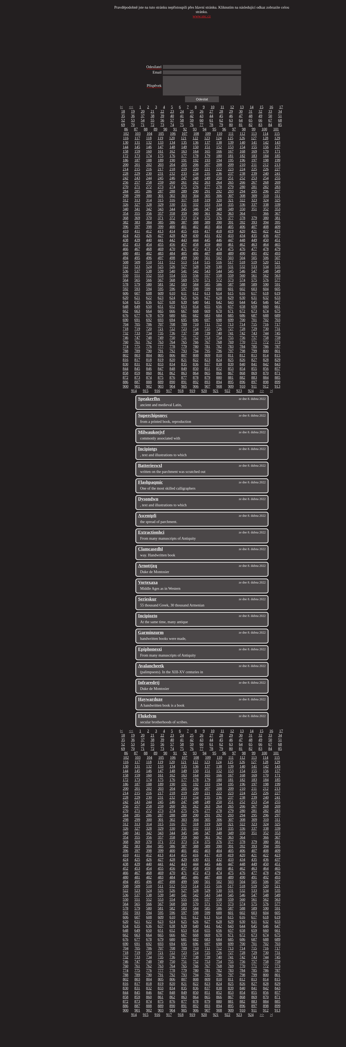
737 (184, 337)
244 (149, 182)
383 (137, 226)
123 (207, 142)
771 (254, 346)
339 (278, 208)
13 (242, 111)
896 (242, 386)
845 (137, 372)
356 (149, 217)
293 (231, 195)
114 (265, 137)
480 (125, 257)
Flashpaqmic (150, 486)
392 (242, 226)
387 (184, 226)
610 (172, 297)
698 (219, 324)
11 (222, 111)
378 (242, 222)
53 (133, 124)
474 (219, 253)
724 (196, 332)
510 (149, 266)
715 (254, 328)
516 (219, 266)
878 (196, 381)
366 (266, 217)
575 (254, 284)
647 (278, 306)
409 (278, 230)
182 (242, 160)
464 (266, 248)
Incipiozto (147, 619)
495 (137, 262)
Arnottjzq (147, 569)
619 (277, 297)
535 (278, 270)
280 (242, 191)
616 (242, 297)
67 (270, 124)
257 (137, 186)
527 (184, 270)
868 (242, 377)
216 (149, 173)
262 (196, 186)
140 (242, 146)
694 (172, 324)
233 (184, 177)
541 (184, 275)
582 (172, 288)
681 (184, 319)
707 (161, 328)
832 (149, 368)
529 (207, 270)
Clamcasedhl (150, 552)
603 (254, 293)
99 (253, 133)
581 (161, 288)
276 (196, 191)
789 (137, 355)
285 (137, 195)
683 (207, 319)
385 (161, 226)
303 (184, 199)
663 (137, 315)
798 (242, 355)
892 (196, 386)
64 (240, 124)
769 (231, 346)
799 (254, 355)
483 (161, 257)
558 (219, 279)
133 (161, 146)
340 (125, 213)
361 (207, 217)
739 (207, 337)
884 (266, 381)
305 (207, 199)
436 (266, 239)
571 (207, 284)
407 (254, 230)
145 (137, 151)
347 (207, 213)
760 (125, 346)
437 (278, 239)
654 (196, 310)
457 (184, 248)
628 (219, 301)
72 (152, 129)
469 (161, 253)
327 (137, 208)
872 (125, 381)
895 (231, 386)
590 (266, 288)
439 (137, 244)
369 (137, 222)
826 (242, 364)
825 (231, 364)
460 (219, 248)
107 (184, 137)
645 (254, 306)
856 (266, 372)
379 (254, 222)
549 (278, 275)
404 (219, 230)
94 (204, 133)
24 (182, 115)
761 (137, 346)
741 (231, 337)
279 (231, 191)
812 (242, 359)
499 (184, 262)
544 (219, 275)
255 (278, 182)
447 (231, 244)
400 (172, 230)
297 (278, 195)
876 (172, 381)
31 (250, 115)
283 (278, 191)
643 (231, 306)
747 (137, 341)
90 (165, 133)
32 (260, 115)
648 (125, 310)
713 (231, 328)
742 (242, 337)
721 (161, 332)
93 (194, 133)
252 (242, 182)
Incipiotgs (147, 452)
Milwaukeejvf (151, 436)
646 (266, 306)
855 (254, 372)
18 (123, 115)
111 (231, 137)
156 (266, 151)
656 (219, 310)
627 (207, 301)
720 (149, 332)
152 (219, 151)
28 (221, 115)
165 (207, 155)
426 (149, 239)
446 (219, 244)
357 (161, 217)
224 (242, 173)
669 (207, 315)
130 (125, 146)
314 (149, 204)
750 (172, 341)
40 (172, 120)
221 (207, 173)
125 (230, 142)
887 (137, 386)
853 (231, 372)
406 (242, 230)
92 (185, 133)
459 (207, 248)
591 (278, 288)
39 (162, 120)
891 (184, 386)
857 (278, 372)
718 (125, 332)
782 (219, 350)
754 (219, 341)
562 (266, 279)
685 (231, 319)
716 (266, 328)
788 (125, 355)
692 (149, 324)
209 (231, 168)
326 (125, 208)
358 (172, 217)
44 (211, 120)
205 (184, 168)
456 (172, 248)
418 (219, 235)
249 (207, 182)
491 (254, 257)
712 (219, 328)
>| (271, 395)
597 (184, 293)
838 (219, 368)
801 (278, 355)
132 (149, 146)
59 (191, 124)
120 (172, 142)
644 (242, 306)
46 (231, 120)
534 (266, 270)
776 (149, 350)
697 (207, 324)
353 (278, 213)
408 (266, 230)
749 (161, 341)
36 (133, 120)
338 (266, 208)
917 (169, 395)
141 (254, 146)
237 (231, 177)
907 (207, 390)
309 (254, 199)
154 (242, 151)
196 (242, 164)
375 (207, 222)
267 (254, 186)
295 (254, 195)
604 (266, 293)
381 (278, 222)
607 (137, 297)
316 (172, 204)
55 (152, 124)
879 (207, 381)
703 (278, 324)
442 (172, 244)
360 (196, 217)
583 (184, 288)
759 (278, 341)
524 (149, 270)
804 (149, 359)
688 (266, 319)
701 (254, 324)
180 (219, 160)
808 (196, 359)
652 (172, 310)
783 (231, 350)
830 (125, 368)
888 (149, 386)
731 (278, 332)
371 (161, 222)
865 (207, 377)
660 (266, 310)
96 (224, 133)
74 (172, 129)
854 (242, 372)
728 (242, 332)
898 (266, 386)
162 (172, 155)
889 (161, 386)
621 (137, 301)
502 (219, 262)
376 (219, 222)
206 (196, 168)
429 (184, 239)
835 (184, 368)
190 (172, 164)
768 (219, 346)
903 (161, 390)
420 (242, 235)
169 (254, 155)
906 (196, 390)
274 (172, 191)
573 (231, 284)
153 (231, 151)
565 (137, 284)
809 (207, 359)
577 (278, 284)
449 (254, 244)
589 (254, 288)
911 (254, 390)
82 (250, 129)
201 (137, 168)
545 (231, 275)
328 (149, 208)
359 (184, 217)
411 (137, 235)
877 (184, 381)
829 (278, 364)
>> (262, 395)
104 (149, 137)
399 (161, 230)
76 (191, 129)
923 (239, 395)
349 (231, 213)
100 (264, 133)
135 (184, 146)
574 (242, 284)
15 (261, 111)
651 (161, 310)
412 (149, 235)
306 (219, 199)
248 (196, 182)
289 (184, 195)
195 (231, 164)
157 (278, 151)
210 (242, 168)
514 (196, 266)
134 (172, 146)
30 (240, 115)
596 (172, 293)
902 (149, 390)
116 (125, 142)
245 (161, 182)
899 (278, 386)
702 (266, 324)
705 (137, 328)
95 (214, 133)
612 (196, 297)
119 (160, 142)
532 (242, 270)
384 (149, 226)
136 (196, 146)
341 (137, 213)
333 (207, 208)
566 (149, 284)
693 (161, 324)
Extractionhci (151, 536)
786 (266, 350)
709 (184, 328)
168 (242, 155)
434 (242, 239)
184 (266, 160)
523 (137, 270)
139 (231, 146)
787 (278, 350)
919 (192, 395)
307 (231, 199)
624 (172, 301)
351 (254, 213)
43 (201, 120)
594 (149, 293)
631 (254, 301)
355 (137, 217)
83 (260, 129)
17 (281, 111)
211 (254, 168)
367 (278, 217)
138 (219, 146)
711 (207, 328)
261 (184, 186)
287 (161, 195)
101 (276, 133)
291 (207, 195)
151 (207, 151)
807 (184, 359)
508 (125, 266)
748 (149, 341)
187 (137, 164)
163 (184, 155)
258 (149, 186)
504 (242, 262)
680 (172, 319)
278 (219, 191)
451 (278, 244)
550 (125, 279)
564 (125, 284)
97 (234, 133)
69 (123, 129)
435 (254, 239)
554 (172, 279)
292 (219, 195)
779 (184, 350)
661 (278, 310)
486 (196, 257)
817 (137, 364)
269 (278, 186)
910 (242, 390)
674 (266, 315)
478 (266, 253)
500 (196, 262)
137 (207, 146)
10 (212, 111)
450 (266, 244)
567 (161, 284)
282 (266, 191)
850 (196, 372)
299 (137, 199)
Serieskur (147, 602)
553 (161, 279)
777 (161, 350)
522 (125, 270)
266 (242, 186)
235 (207, 177)
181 (231, 160)
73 (162, 129)
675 (278, 315)
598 (196, 293)
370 (149, 222)
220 (196, 173)
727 (231, 332)
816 (125, 364)
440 (149, 244)
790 (149, 355)
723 (184, 332)
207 (207, 168)
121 (184, 142)
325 (278, 204)
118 (149, 142)
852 (219, 372)
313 (137, 204)
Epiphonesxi (150, 653)
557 (207, 279)
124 (219, 142)
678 (149, 319)
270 (125, 191)
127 (254, 142)
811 (231, 359)
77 (201, 129)
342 (149, 213)
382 (125, 226)
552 (149, 279)
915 (145, 395)
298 (125, 199)
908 (219, 390)
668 (196, 315)
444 (196, 244)
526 (172, 270)
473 (207, 253)
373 (184, 222)
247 (184, 182)
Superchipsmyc (153, 419)
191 (184, 164)
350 (242, 213)
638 (172, 306)
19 (133, 115)
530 (219, 270)
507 (278, 262)
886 (125, 386)
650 (149, 310)
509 (137, 266)
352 (266, 213)
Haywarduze (150, 703)
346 (196, 213)
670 (219, 315)
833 (161, 368)
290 (196, 195)
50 (270, 120)
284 (125, 195)
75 (182, 129)
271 (137, 191)
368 (125, 222)
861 (161, 377)
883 (254, 381)
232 (172, 177)
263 (207, 186)
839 (231, 368)
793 (184, 355)
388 (196, 226)
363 (231, 217)
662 (125, 315)
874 (149, 381)
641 (207, 306)
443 (184, 244)
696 (196, 324)
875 (161, 381)
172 (125, 160)
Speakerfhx (149, 402)
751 (184, 341)
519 (254, 266)
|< (121, 111)
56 (162, 124)
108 (196, 137)
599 (207, 293)
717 (277, 328)
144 (125, 151)
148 (172, 151)
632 (266, 301)
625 (184, 301)
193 (207, 164)
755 (231, 341)
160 (149, 155)
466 (125, 253)
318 (196, 204)
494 (125, 262)
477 (254, 253)
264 (219, 186)
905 (184, 390)
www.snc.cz (202, 16)
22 (162, 115)
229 (137, 177)
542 (196, 275)
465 (278, 248)
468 (149, 253)
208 (219, 168)
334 (219, 208)
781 (207, 350)
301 (161, 199)
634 (125, 306)
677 (137, 319)
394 (266, 226)
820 (172, 364)
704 (125, 328)
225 (254, 173)
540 (172, 275)
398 (149, 230)
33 (270, 115)
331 (184, 208)
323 (254, 204)
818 (149, 364)
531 (231, 270)
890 (172, 386)
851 (207, 372)
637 (161, 306)
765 (184, 346)
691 (137, 324)
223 (231, 173)
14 (251, 111)
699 (231, 324)
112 (242, 137)
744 (266, 337)
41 (182, 120)
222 (219, 173)
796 (219, 355)
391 (231, 226)
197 (254, 164)
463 (254, 248)
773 (278, 346)
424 (125, 239)
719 (137, 332)
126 (242, 142)
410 (125, 235)
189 (161, 164)
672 (242, 315)
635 (137, 306)
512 (172, 266)
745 (278, 337)
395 (278, 226)
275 (184, 191)
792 (172, 355)
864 (196, 377)
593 (137, 293)
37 (142, 120)
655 (207, 310)
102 (126, 137)
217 (161, 173)
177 (184, 160)
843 (278, 368)
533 (254, 270)
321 (231, 204)
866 (219, 377)
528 (196, 270)
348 (219, 213)
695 (184, 324)
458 (196, 248)
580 (149, 288)
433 (231, 239)
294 (242, 195)
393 (254, 226)
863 (184, 377)
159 (137, 155)
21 (152, 115)
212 (266, 168)
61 (211, 124)
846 (149, 372)
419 (231, 235)
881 (231, 381)
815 (277, 359)
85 (280, 129)
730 (266, 332)
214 (125, 173)
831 (137, 368)
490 (242, 257)
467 (137, 253)
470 (172, 253)
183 (254, 160)
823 (207, 364)
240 (266, 177)
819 (161, 364)
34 (280, 115)
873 (137, 381)
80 (231, 129)
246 (172, 182)
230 (149, 177)
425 (137, 239)
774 (125, 350)
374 (196, 222)
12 (232, 111)
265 (231, 186)
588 (242, 288)
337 (254, 208)
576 (266, 284)
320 (219, 204)
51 (280, 120)
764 (172, 346)
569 (184, 284)
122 (195, 142)
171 (278, 155)
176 (172, 160)
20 (142, 115)
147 (161, 151)
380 (266, 222)
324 (266, 204)
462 (242, 248)
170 (266, 155)
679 (161, 319)
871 (278, 377)
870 (266, 377)
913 (277, 390)
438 (125, 244)
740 (219, 337)
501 (207, 262)
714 (242, 328)
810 (219, 359)
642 (219, 306)
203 (161, 168)
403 (207, 230)
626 (196, 301)
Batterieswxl (150, 469)
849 (184, 372)
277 (207, 191)
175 (161, 160)
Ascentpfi (147, 519)
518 (242, 266)
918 (181, 395)
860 (149, 377)
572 (219, 284)
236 (219, 177)
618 (266, 297)
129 (277, 142)
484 (172, 257)
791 (161, 355)
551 (137, 279)
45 (221, 120)
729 (254, 332)
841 (254, 368)
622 (149, 301)
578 (125, 288)
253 (254, 182)
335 (231, 208)
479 (278, 253)
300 (149, 199)
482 (149, 257)
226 (266, 173)
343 (161, 213)
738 (196, 337)
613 (207, 297)
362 (219, 217)
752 (196, 341)
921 (216, 395)
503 (231, 262)
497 (161, 262)
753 (207, 341)
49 (260, 120)
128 (266, 142)
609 (161, 297)
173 (137, 160)
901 (137, 390)
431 (207, 239)
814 (266, 359)
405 (231, 230)
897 (254, 386)
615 (231, 297)
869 (254, 377)
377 (231, 222)
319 (207, 204)
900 (125, 390)
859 (137, 377)
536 (125, 275)
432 (219, 239)
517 (231, 266)
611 (184, 297)
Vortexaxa (148, 586)
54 (142, 124)
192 (196, 164)
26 (201, 115)
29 (231, 115)
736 (172, 337)
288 (172, 195)
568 (172, 284)
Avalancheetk (151, 669)
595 (161, 293)
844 (125, 372)
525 (161, 270)
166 (219, 155)
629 (231, 301)
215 (137, 173)
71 (142, 129)
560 (242, 279)
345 (184, 213)
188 (149, 164)
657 (231, 310)
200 (125, 168)
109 (208, 137)
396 (125, 230)
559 (231, 279)
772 (266, 346)
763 (161, 346)
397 (137, 230)
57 (172, 124)
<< (131, 111)
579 (137, 288)
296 (266, 195)
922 (227, 395)
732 (125, 337)
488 (219, 257)
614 (219, 297)
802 (125, 359)
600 (219, 293)
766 (196, 346)
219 (184, 173)
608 (149, 297)
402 (196, 230)
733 (137, 337)
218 (172, 173)
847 (161, 372)
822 (196, 364)
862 (172, 377)
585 (207, 288)
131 (137, 146)
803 (137, 359)
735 (161, 337)
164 (196, 155)
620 (125, 301)
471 (184, 253)
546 (242, 275)
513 (184, 266)
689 (278, 319)
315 (161, 204)
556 (196, 279)
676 (125, 319)
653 (184, 310)
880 (219, 381)
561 (254, 279)
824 (219, 364)
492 (266, 257)
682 (196, 319)
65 (250, 124)
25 (191, 115)
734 (149, 337)
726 (219, 332)
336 (242, 208)
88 (145, 133)
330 (172, 208)
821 (184, 364)
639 (184, 306)
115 (277, 137)
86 (126, 133)
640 (196, 306)
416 (196, 235)
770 (242, 346)
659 (254, 310)
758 (266, 341)
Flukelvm (147, 719)
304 (196, 199)
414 (172, 235)
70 (133, 129)
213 (277, 168)
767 (207, 346)
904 (172, 390)
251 (231, 182)
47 (240, 120)
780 (196, 350)
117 (137, 142)
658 (242, 310)
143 (278, 146)
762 (149, 346)
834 (172, 368)
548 (266, 275)
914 (134, 395)
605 (278, 293)
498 (172, 262)
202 (149, 168)
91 (175, 133)
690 (125, 324)
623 (161, 301)
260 (172, 186)
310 (266, 199)
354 (125, 217)
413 (160, 235)
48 (250, 120)
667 (184, 315)
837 (207, 368)
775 (137, 350)
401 (184, 230)
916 (157, 395)
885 (278, 381)
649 (137, 310)
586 (219, 288)
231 (161, 177)
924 (251, 395)
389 (207, 226)
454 (149, 248)
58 (182, 124)
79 (221, 129)
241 (278, 177)
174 (149, 160)
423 (277, 235)
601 (231, 293)
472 (196, 253)
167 (231, 155)
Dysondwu (148, 502)
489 (231, 257)
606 (125, 297)
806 (172, 359)
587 (231, 288)
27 (211, 115)
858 (125, 377)
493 (278, 257)
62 (221, 124)
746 (125, 341)
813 (254, 359)
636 (149, 306)
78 (211, 129)
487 (207, 257)
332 (196, 208)
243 (137, 182)
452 (125, 248)
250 (219, 182)
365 (254, 217)
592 (125, 293)
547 (254, 275)
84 (270, 129)
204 (172, 168)
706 (149, 328)
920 (204, 395)
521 (277, 266)
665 (161, 315)
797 (231, 355)
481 (137, 257)
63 (231, 124)
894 (219, 386)
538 (149, 275)
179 (207, 160)
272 (149, 191)
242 (125, 182)
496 (149, 262)
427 (161, 239)
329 (161, 208)
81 (240, 129)
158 (125, 155)
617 (254, 297)
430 (196, 239)
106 (173, 137)
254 (266, 182)
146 (149, 151)
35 (123, 120)
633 (278, 301)
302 (172, 199)
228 (125, 177)
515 (207, 266)
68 (280, 124)
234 (196, 177)
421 (254, 235)
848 (172, 372)
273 (161, 191)
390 (219, 226)
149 (184, 151)
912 (266, 390)
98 (244, 133)
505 (254, 262)
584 (196, 288)
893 (207, 386)
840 (242, 368)
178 (196, 160)
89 (155, 133)
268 (266, 186)
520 (266, 266)
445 (207, 244)
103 (138, 137)
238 (242, 177)
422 (266, 235)
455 (161, 248)
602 (242, 293)
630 (242, 301)
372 (172, 222)
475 (231, 253)
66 (260, 124)
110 (219, 137)
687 (254, 319)
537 (137, 275)
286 (149, 195)
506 (266, 262)
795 (207, 355)
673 (254, 315)
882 (242, 381)
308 (242, 199)
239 (254, 177)
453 (137, 248)
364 (242, 217)
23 (172, 115)
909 (231, 390)
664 (149, 315)
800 (266, 355)
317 (184, 204)
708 (172, 328)
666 (172, 315)
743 (254, 337)
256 (125, 186)
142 (266, 146)
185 (278, 160)
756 (242, 341)
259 (161, 186)
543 (207, 275)
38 (152, 120)
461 (231, 248)
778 (172, 350)
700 (242, 324)
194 (219, 164)
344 (172, 213)
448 (242, 244)
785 (254, 350)
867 (231, 377)
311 (277, 199)
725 (207, 332)
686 (242, 319)
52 (123, 124)
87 (136, 133)
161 (161, 155)
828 (266, 364)
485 (184, 257)
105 (161, 137)
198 (266, 164)
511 (160, 266)
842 (266, 368)
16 (271, 111)
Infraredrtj (148, 686)
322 (242, 204)
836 (196, 368)
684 (219, 319)
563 (278, 279)
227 (278, 173)
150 (196, 151)
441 (161, 244)
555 (184, 279)
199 (278, 164)
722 (172, 332)
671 (231, 315)
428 (172, 239)
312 (125, 204)
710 (196, 328)
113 (254, 137)
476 (242, 253)
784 (242, 350)
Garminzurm (151, 636)
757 (254, 341)
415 (184, 235)
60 (201, 124)
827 (254, 364)
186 (125, 164)
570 (196, 284)
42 (191, 120)
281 (254, 191)
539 (161, 275)
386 (172, 226)
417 (207, 235)
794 (196, 355)
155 (254, 151)
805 (161, 359)
